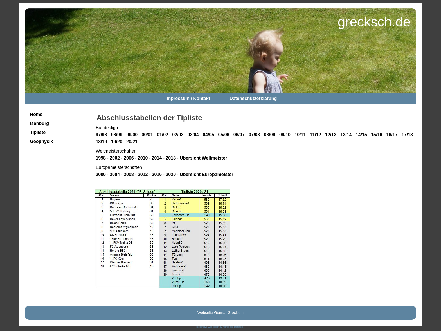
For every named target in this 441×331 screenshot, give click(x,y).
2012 (143, 174)
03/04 (193, 134)
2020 (171, 174)
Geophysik (41, 141)
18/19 (101, 141)
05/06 (223, 134)
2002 (115, 158)
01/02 (162, 134)
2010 (143, 158)
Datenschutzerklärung (253, 98)
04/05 (208, 134)
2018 (171, 158)
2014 (157, 158)
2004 (115, 174)
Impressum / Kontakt (188, 98)
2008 (129, 174)
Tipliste (38, 132)
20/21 (132, 141)
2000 (101, 174)
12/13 (330, 134)
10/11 (300, 134)
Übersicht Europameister (206, 174)
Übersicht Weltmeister (203, 158)
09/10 (285, 134)
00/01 (147, 134)
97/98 (101, 134)
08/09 (269, 134)
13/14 (346, 134)
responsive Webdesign (207, 327)
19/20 (116, 141)
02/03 (177, 134)
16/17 (392, 134)
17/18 (407, 134)
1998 (101, 158)
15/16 (376, 134)
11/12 (315, 134)
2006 (129, 158)
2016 (157, 174)
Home (36, 114)
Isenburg (39, 123)
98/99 (116, 134)
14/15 (361, 134)
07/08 (254, 134)
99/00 (132, 134)
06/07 (239, 134)
